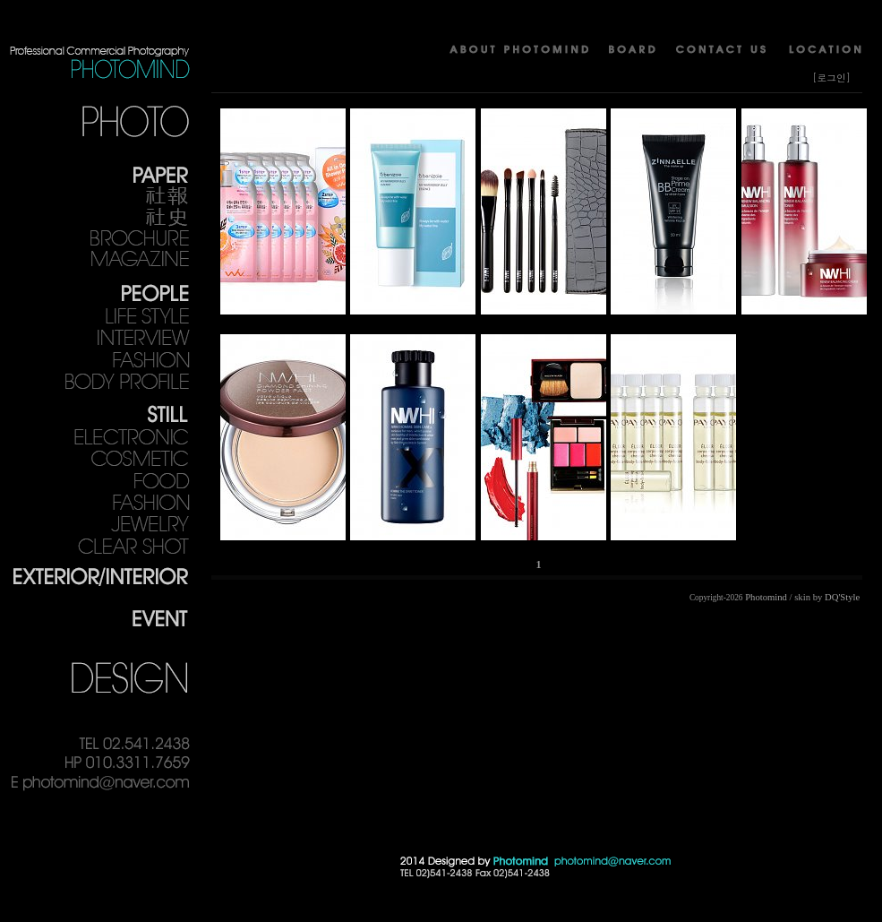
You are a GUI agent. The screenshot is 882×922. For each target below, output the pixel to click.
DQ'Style (842, 597)
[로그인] (831, 77)
